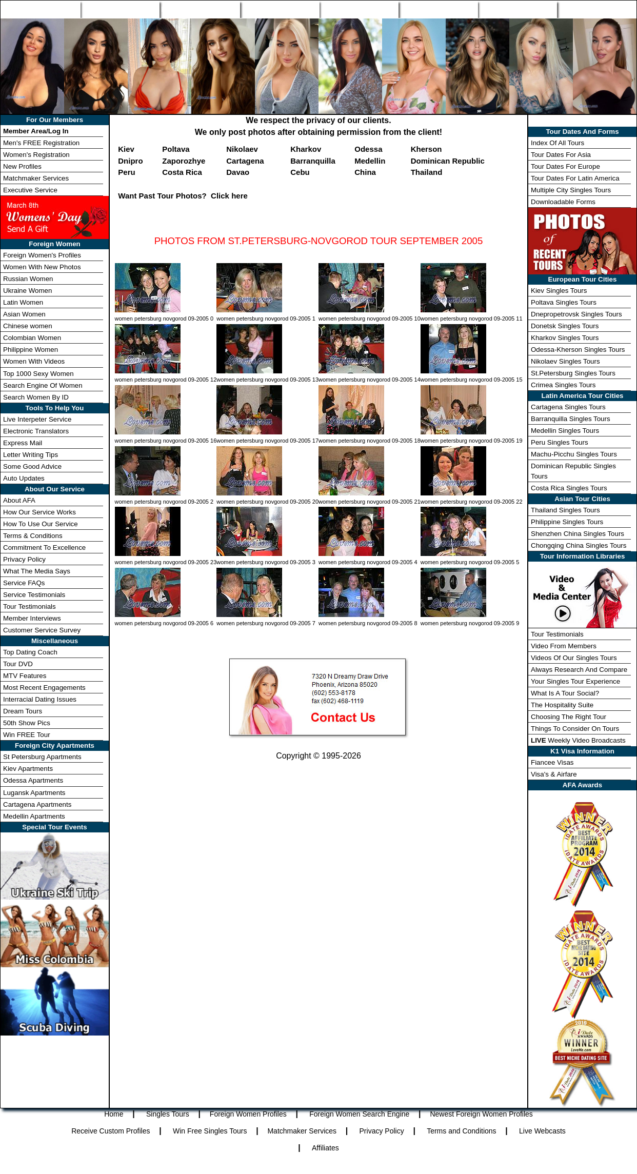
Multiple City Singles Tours (571, 190)
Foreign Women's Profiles (42, 255)
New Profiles (359, 9)
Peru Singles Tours (559, 442)
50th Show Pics (26, 723)
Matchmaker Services (36, 178)
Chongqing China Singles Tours (578, 545)
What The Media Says (36, 571)
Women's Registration (36, 154)
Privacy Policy (24, 559)
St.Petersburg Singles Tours (573, 373)
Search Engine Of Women (43, 385)
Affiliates (325, 1148)
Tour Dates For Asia (561, 154)
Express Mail (22, 443)
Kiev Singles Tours (559, 290)
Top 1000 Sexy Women (38, 373)
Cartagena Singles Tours (568, 407)
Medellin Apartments (34, 816)
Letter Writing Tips (30, 455)
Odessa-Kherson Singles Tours (578, 349)
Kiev (126, 149)
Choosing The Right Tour (568, 717)
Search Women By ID (36, 397)
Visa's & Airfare (554, 774)
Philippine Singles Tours (567, 522)
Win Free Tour (517, 9)
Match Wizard (438, 9)
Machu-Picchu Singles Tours (574, 454)
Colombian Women (32, 338)
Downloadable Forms (563, 202)
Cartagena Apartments (37, 804)
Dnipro (130, 160)
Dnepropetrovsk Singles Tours (576, 314)
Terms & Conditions (33, 536)
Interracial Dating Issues (39, 699)
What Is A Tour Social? (565, 693)
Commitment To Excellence (44, 547)
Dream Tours (22, 711)
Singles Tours (119, 9)
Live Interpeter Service (37, 419)
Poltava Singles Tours (563, 302)
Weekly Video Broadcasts (578, 740)
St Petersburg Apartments (42, 757)
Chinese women (27, 326)
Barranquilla (312, 160)
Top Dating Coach (30, 652)
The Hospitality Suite (562, 705)
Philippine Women (30, 349)
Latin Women (23, 302)
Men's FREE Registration (41, 143)
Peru (126, 172)
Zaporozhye (183, 160)
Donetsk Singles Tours (565, 326)
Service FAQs (24, 583)
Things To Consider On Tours (575, 728)
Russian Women (28, 279)
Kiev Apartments (28, 768)
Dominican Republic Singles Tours (573, 471)
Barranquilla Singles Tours (570, 419)
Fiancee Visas (552, 762)
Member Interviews (32, 618)
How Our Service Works (39, 512)
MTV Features (24, 676)
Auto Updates (24, 478)
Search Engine (279, 9)
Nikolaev (242, 149)
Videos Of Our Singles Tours (574, 658)
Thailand (427, 172)
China (365, 172)
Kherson (426, 149)
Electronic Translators (36, 431)
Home (40, 9)
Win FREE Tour (26, 735)
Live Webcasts (542, 1131)
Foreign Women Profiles (199, 9)
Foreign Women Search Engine (359, 1114)
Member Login (596, 9)
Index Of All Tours (557, 143)
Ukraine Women (27, 290)
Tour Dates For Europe (565, 166)
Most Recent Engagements (44, 687)
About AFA (19, 500)
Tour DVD (18, 664)
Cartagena (245, 160)
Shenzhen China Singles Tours (577, 534)
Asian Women (24, 314)
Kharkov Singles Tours (565, 338)
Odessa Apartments (33, 780)
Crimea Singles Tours (563, 385)
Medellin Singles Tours (565, 430)
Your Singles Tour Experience (575, 681)
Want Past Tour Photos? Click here (183, 195)
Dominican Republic (448, 160)
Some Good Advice (32, 466)
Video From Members (563, 646)
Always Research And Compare (579, 669)
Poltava (175, 149)
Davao (237, 172)
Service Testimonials (34, 595)
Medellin (369, 160)
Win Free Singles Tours (210, 1131)
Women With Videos (34, 361)
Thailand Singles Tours (565, 510)
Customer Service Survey (42, 630)
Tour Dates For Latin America (575, 178)
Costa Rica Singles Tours (569, 488)
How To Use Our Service (40, 524)
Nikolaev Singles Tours (565, 361)
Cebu (300, 172)
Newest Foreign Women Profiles (481, 1114)
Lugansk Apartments (34, 793)
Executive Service (30, 190)
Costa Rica (182, 172)
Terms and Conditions (461, 1131)
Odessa (368, 149)
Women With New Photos (42, 267)
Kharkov (305, 149)
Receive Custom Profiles (110, 1131)
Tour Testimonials (29, 606)
